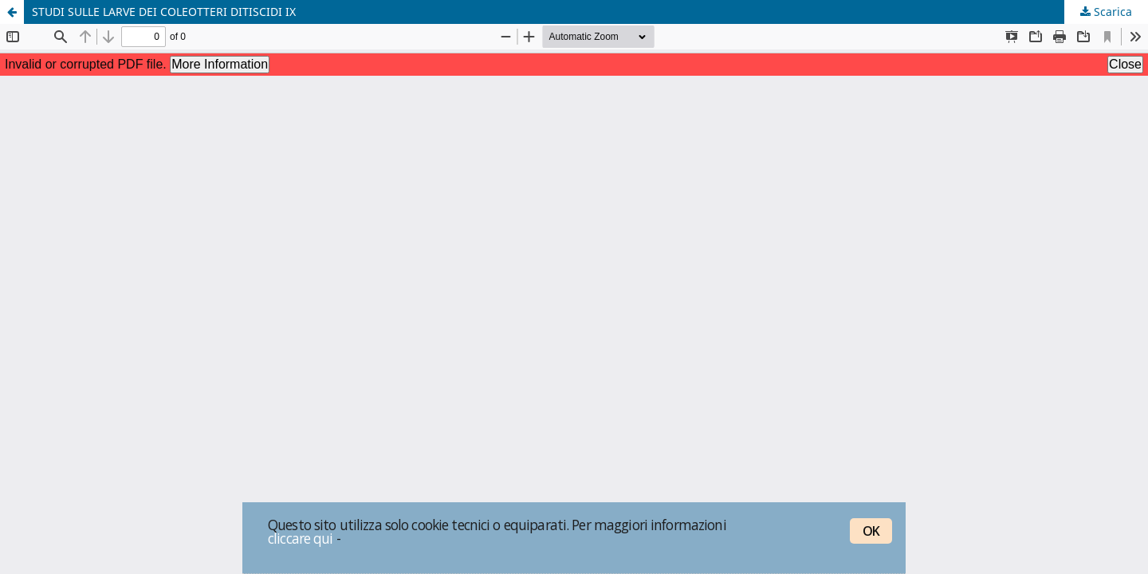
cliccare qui (300, 538)
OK (871, 531)
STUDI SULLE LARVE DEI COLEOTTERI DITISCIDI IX (164, 11)
